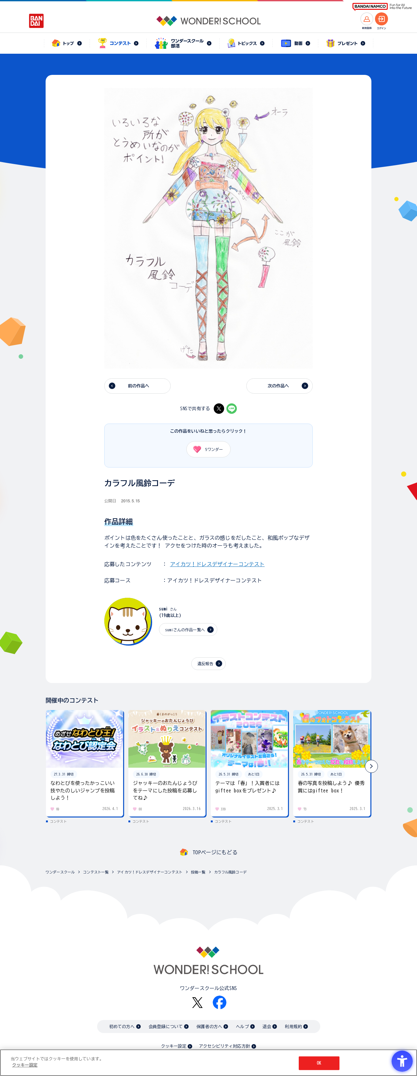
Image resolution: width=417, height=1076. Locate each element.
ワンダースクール (60, 872)
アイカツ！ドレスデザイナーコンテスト (217, 564)
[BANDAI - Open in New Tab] (36, 21)
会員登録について (166, 1027)
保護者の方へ (209, 1027)
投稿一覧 (198, 872)
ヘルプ (242, 1027)
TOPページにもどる (215, 852)
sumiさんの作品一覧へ (185, 630)
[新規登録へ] (366, 18)
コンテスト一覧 (95, 872)
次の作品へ (278, 386)
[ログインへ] (381, 18)
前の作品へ (139, 386)
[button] (371, 766)
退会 (267, 1027)
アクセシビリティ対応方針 (224, 1046)
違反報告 (205, 663)
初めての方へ (122, 1027)
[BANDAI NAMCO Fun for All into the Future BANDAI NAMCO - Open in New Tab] (382, 7)
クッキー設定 (173, 1046)
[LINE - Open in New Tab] (231, 408)
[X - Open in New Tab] (219, 408)
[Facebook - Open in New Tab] (219, 1002)
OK (319, 1063)
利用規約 (293, 1027)
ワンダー (206, 449)
